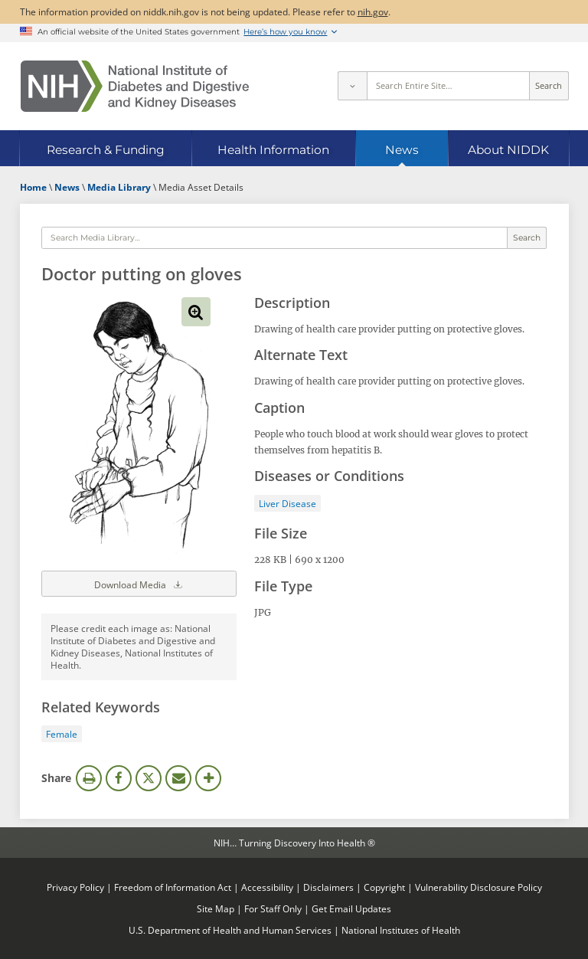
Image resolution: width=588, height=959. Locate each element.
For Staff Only (273, 908)
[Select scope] (352, 85)
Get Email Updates (351, 908)
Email (178, 778)
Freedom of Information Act (172, 887)
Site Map (215, 908)
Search (548, 85)
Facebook (119, 778)
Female (61, 734)
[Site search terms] (448, 85)
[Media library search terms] (274, 238)
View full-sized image (196, 311)
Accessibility (267, 887)
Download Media (139, 583)
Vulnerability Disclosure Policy (478, 887)
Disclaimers (328, 887)
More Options (208, 778)
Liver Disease (287, 503)
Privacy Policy (75, 887)
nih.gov (373, 11)
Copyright (384, 887)
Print (89, 778)
